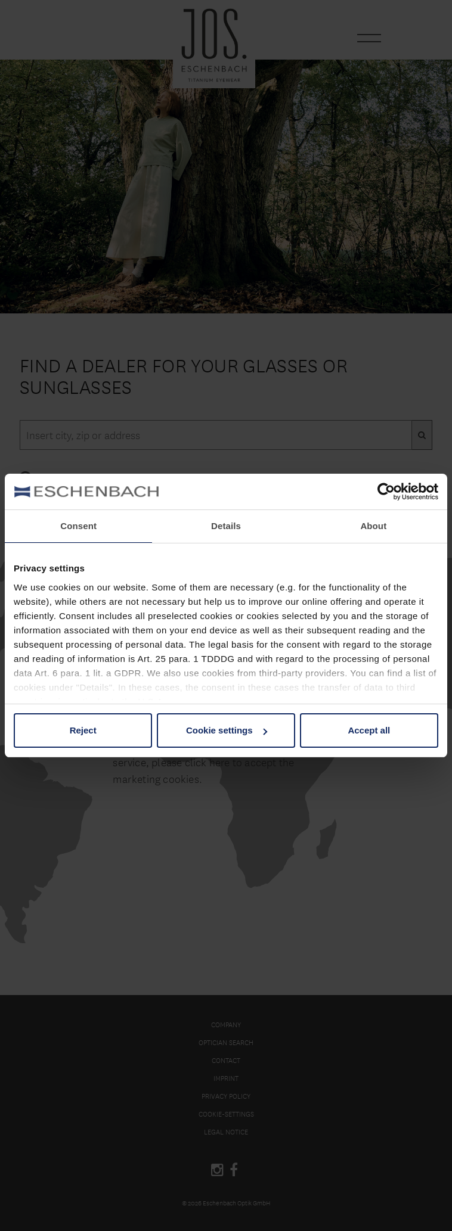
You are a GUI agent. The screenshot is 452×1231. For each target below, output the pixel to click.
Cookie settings (226, 730)
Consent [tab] (78, 526)
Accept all (369, 730)
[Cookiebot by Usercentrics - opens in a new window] (386, 492)
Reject (83, 730)
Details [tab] (226, 526)
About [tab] (373, 526)
